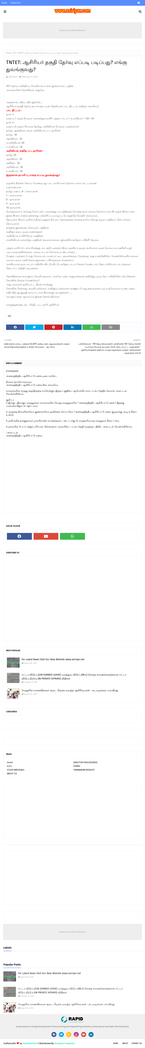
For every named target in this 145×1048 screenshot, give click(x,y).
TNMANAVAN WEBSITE (84, 770)
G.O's (9, 766)
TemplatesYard (30, 1043)
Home (4, 3)
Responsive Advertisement (72, 30)
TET (14, 53)
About (125, 1043)
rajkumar (12, 76)
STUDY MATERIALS (15, 770)
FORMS (76, 766)
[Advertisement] (72, 811)
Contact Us (15, 3)
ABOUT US (12, 773)
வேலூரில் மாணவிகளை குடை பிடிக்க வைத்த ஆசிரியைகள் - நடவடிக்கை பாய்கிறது (70, 690)
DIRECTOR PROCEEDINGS (85, 762)
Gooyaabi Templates (64, 1043)
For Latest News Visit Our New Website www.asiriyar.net (53, 659)
